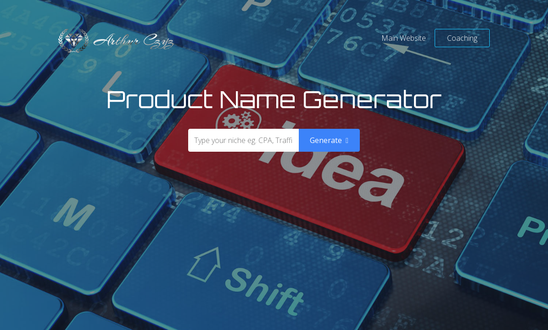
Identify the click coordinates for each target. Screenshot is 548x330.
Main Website (403, 38)
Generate (329, 140)
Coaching (462, 38)
